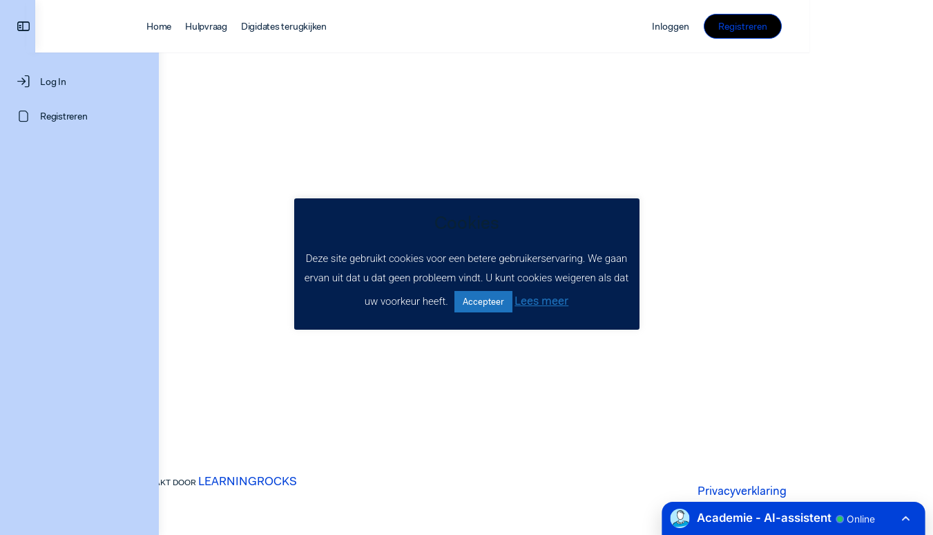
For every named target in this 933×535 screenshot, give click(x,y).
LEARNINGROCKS (316, 481)
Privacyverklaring (799, 490)
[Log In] (79, 81)
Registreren (866, 26)
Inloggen (794, 26)
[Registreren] (79, 116)
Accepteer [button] (483, 302)
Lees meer (541, 300)
